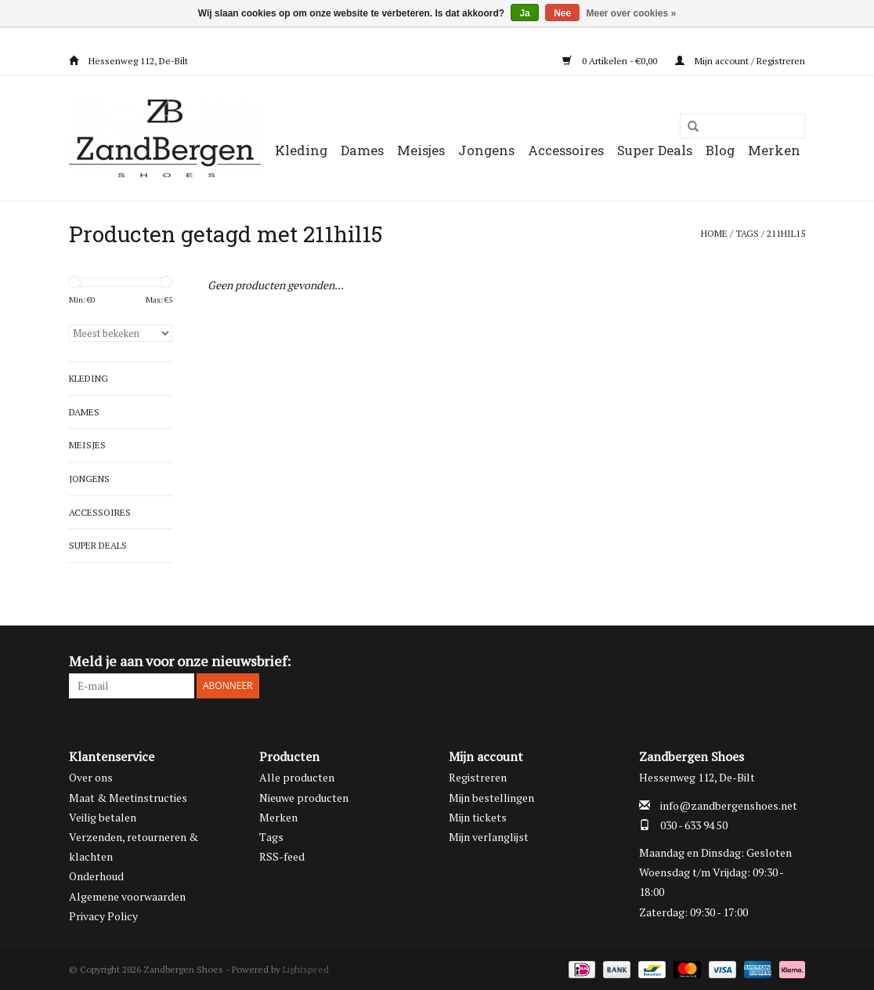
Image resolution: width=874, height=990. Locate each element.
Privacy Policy (103, 915)
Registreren (478, 777)
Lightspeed (306, 969)
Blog (720, 150)
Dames (362, 150)
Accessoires (566, 150)
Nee (562, 13)
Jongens (486, 150)
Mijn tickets (478, 817)
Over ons (91, 777)
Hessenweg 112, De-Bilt (128, 61)
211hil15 (786, 233)
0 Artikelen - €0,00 (610, 61)
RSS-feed (282, 856)
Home (714, 233)
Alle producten (296, 777)
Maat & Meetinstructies (128, 797)
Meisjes (421, 150)
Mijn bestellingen (491, 797)
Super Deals (654, 150)
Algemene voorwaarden (127, 896)
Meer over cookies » (632, 13)
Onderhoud (96, 876)
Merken (774, 150)
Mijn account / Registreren (740, 61)
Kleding (301, 150)
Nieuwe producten (304, 797)
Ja (524, 13)
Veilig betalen (102, 817)
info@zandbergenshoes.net (728, 805)
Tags (747, 233)
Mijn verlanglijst (489, 836)
